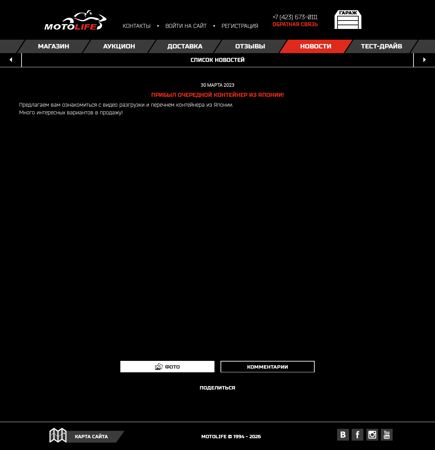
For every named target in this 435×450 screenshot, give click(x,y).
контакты (137, 26)
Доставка (184, 46)
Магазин (53, 46)
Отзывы (250, 46)
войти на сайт (186, 26)
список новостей (218, 60)
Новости (315, 46)
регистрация (240, 26)
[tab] (167, 366)
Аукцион (119, 46)
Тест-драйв (381, 46)
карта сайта (91, 436)
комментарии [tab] (267, 367)
